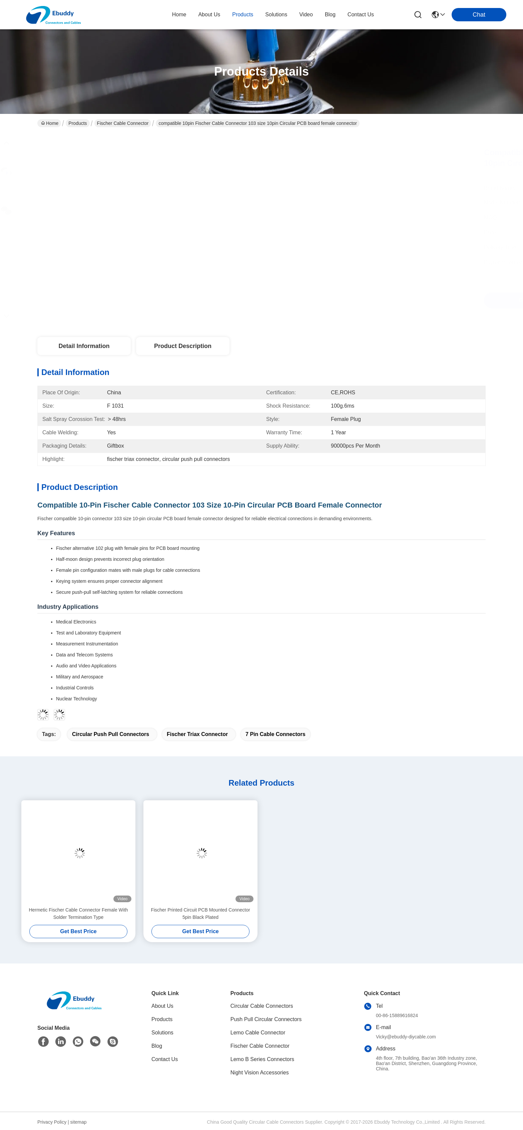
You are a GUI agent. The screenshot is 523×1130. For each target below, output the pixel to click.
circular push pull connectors (110, 734)
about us (209, 14)
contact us (361, 14)
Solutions (162, 1032)
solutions (276, 14)
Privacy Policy (51, 1122)
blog (330, 14)
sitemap (78, 1122)
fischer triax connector (197, 734)
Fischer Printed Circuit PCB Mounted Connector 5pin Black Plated (200, 913)
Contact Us (164, 1059)
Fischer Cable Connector (123, 123)
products (242, 14)
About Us (162, 1006)
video (306, 14)
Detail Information (83, 346)
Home (179, 14)
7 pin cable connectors (275, 734)
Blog (156, 1046)
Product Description (182, 346)
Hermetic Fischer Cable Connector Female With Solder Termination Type (78, 913)
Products (77, 123)
